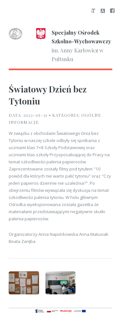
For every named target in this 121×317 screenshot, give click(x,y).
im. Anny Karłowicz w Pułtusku (60, 45)
